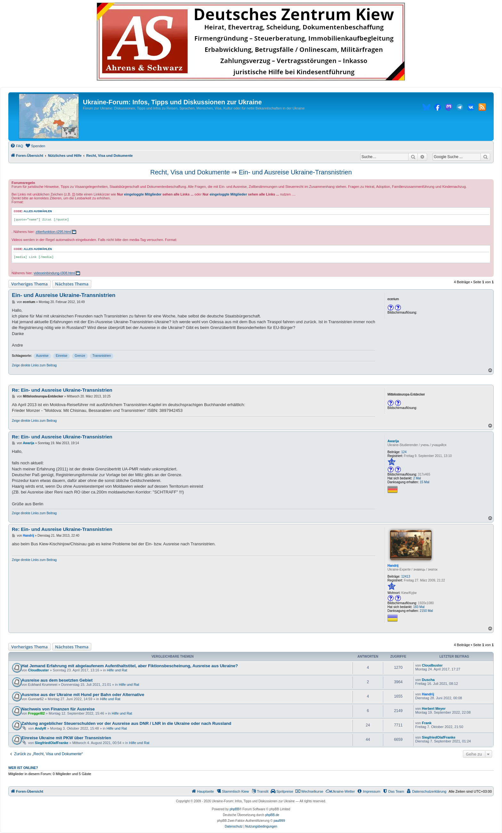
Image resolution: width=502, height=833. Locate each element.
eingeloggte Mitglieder (143, 194)
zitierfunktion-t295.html (53, 232)
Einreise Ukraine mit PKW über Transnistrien (66, 737)
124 (404, 452)
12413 (405, 576)
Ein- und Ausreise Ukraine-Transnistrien (295, 172)
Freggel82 (36, 713)
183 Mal (419, 607)
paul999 (279, 820)
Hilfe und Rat (117, 670)
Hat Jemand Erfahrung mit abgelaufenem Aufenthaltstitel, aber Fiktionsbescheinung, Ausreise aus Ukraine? (129, 665)
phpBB (234, 809)
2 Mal (417, 478)
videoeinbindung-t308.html (54, 273)
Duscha (428, 680)
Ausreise (42, 355)
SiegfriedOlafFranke (52, 743)
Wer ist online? (23, 768)
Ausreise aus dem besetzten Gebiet (57, 680)
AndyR (40, 728)
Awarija (393, 441)
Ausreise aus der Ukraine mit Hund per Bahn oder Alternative (82, 694)
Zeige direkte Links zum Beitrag (34, 365)
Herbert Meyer (434, 708)
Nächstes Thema (71, 284)
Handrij (392, 565)
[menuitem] (16, 146)
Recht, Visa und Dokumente (190, 172)
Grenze (80, 355)
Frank (427, 723)
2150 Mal (426, 611)
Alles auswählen (38, 211)
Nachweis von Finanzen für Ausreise (58, 709)
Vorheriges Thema (29, 284)
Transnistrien (102, 355)
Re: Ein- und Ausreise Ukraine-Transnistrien (62, 390)
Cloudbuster (38, 670)
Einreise (61, 355)
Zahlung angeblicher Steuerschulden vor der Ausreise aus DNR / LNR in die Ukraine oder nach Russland (126, 723)
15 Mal (424, 482)
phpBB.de (272, 815)
